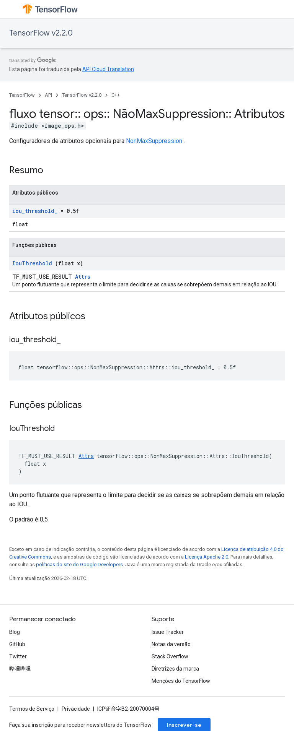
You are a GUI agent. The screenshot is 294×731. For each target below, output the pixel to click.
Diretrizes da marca (175, 669)
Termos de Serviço (31, 709)
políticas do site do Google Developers (79, 564)
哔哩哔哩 (20, 669)
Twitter (18, 656)
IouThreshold (32, 263)
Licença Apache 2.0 (206, 557)
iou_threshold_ (34, 210)
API (48, 95)
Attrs (82, 276)
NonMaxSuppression (154, 141)
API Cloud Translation (108, 69)
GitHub (17, 644)
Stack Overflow (170, 656)
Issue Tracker (168, 632)
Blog (14, 632)
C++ (115, 95)
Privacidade (76, 709)
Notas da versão (171, 644)
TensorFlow (22, 95)
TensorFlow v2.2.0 (41, 33)
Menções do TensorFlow (181, 681)
